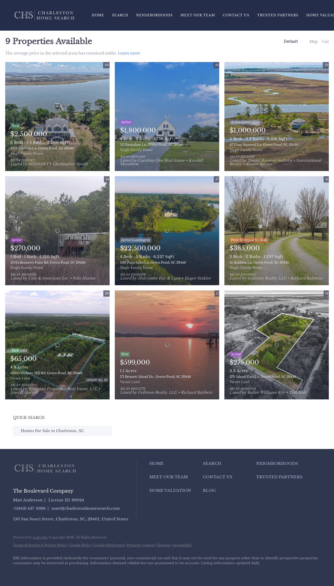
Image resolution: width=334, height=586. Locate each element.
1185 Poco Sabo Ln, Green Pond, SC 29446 (153, 262)
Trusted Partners (278, 15)
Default (291, 41)
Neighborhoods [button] (154, 15)
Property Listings (141, 545)
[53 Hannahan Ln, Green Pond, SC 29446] (167, 116)
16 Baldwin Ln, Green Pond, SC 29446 (259, 262)
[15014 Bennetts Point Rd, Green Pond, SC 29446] (57, 230)
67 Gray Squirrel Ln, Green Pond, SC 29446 (264, 145)
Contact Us (236, 15)
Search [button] (120, 15)
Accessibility (182, 545)
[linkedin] (34, 572)
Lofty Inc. (40, 537)
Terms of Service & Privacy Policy (40, 545)
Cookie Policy (80, 545)
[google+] (94, 572)
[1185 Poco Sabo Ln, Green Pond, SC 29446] (167, 230)
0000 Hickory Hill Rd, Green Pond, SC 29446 (46, 373)
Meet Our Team (198, 15)
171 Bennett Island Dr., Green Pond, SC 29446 (155, 377)
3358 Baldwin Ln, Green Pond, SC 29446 (42, 148)
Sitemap (163, 545)
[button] (174, 463)
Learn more (129, 53)
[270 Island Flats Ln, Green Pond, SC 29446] (276, 344)
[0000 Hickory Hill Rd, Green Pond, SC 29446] (57, 344)
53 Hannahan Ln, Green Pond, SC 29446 (151, 145)
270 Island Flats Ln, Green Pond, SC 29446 (263, 377)
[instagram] (64, 572)
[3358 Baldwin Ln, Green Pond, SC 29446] (57, 116)
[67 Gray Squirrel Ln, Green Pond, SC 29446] (276, 116)
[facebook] (19, 572)
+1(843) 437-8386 (29, 508)
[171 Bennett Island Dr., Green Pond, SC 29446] (167, 344)
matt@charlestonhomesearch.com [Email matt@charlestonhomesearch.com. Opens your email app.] (85, 508)
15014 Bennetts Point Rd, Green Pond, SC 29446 (47, 262)
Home (98, 15)
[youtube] (79, 572)
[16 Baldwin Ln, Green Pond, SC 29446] (276, 230)
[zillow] (49, 572)
